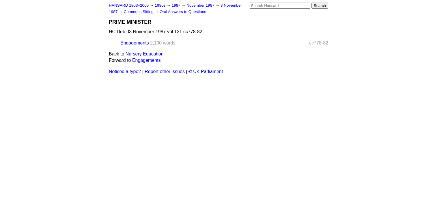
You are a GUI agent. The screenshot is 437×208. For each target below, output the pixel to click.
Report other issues (165, 71)
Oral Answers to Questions (183, 12)
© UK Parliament (205, 71)
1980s (161, 5)
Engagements (134, 42)
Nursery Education (145, 53)
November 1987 (201, 5)
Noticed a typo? (125, 71)
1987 (177, 5)
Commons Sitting (139, 12)
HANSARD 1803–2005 (129, 5)
